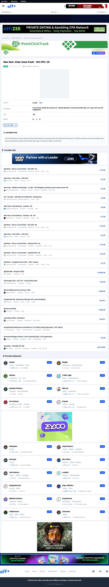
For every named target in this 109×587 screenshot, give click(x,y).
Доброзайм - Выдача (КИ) (14, 271)
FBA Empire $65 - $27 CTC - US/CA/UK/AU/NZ (20, 281)
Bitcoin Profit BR (10, 309)
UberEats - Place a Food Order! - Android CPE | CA (22, 243)
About (34, 571)
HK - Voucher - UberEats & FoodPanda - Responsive (23, 197)
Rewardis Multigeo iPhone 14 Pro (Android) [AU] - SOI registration (28, 337)
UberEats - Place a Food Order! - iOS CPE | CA (20, 169)
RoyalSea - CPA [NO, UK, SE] (14, 346)
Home (7, 38)
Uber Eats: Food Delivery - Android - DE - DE (20, 215)
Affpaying (14, 1)
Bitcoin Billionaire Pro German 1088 (17, 290)
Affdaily (23, 1)
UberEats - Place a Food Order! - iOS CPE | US (20, 225)
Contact (63, 571)
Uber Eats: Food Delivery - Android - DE (18, 206)
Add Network (52, 571)
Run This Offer (10, 125)
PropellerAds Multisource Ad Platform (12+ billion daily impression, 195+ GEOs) (33, 327)
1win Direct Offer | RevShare (14, 318)
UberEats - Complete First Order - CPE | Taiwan (21, 262)
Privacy (42, 571)
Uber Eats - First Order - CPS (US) (16, 178)
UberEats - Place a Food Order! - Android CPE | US (22, 253)
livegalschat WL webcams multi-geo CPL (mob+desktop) (25, 299)
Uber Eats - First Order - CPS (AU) (16, 234)
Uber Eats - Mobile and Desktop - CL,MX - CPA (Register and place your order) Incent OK (36, 187)
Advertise (72, 571)
